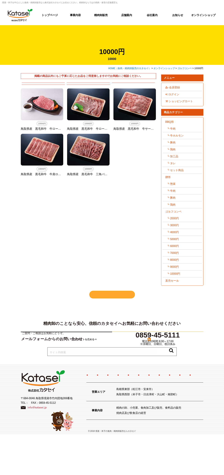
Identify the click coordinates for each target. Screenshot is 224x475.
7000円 (174, 253)
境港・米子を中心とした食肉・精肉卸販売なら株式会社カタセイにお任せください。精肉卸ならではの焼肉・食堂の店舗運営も (60, 2)
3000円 (174, 225)
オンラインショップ (203, 15)
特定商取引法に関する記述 (139, 408)
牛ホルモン (177, 135)
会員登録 (172, 87)
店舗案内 (126, 15)
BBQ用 (169, 121)
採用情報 (181, 402)
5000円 (174, 239)
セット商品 (177, 170)
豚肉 (172, 142)
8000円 (174, 259)
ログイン (172, 94)
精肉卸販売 (101, 15)
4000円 (174, 232)
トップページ (50, 15)
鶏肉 (172, 149)
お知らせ (177, 15)
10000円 (175, 273)
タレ (172, 163)
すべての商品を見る (112, 294)
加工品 (174, 156)
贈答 (168, 177)
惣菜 (172, 183)
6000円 (174, 246)
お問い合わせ (97, 415)
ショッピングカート (179, 101)
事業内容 (75, 15)
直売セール (172, 280)
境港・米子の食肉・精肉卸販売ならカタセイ (115, 472)
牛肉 (172, 128)
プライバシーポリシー (128, 415)
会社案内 (152, 15)
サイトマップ (160, 415)
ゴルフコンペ (173, 211)
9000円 (174, 266)
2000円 (174, 218)
